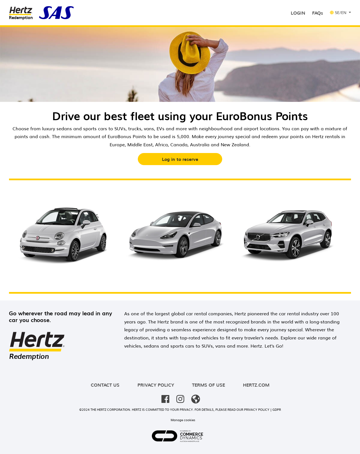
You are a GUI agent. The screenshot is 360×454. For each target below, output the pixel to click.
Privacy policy (156, 384)
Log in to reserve (180, 159)
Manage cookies (183, 420)
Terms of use (208, 384)
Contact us (105, 384)
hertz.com (256, 384)
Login (299, 12)
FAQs (317, 12)
